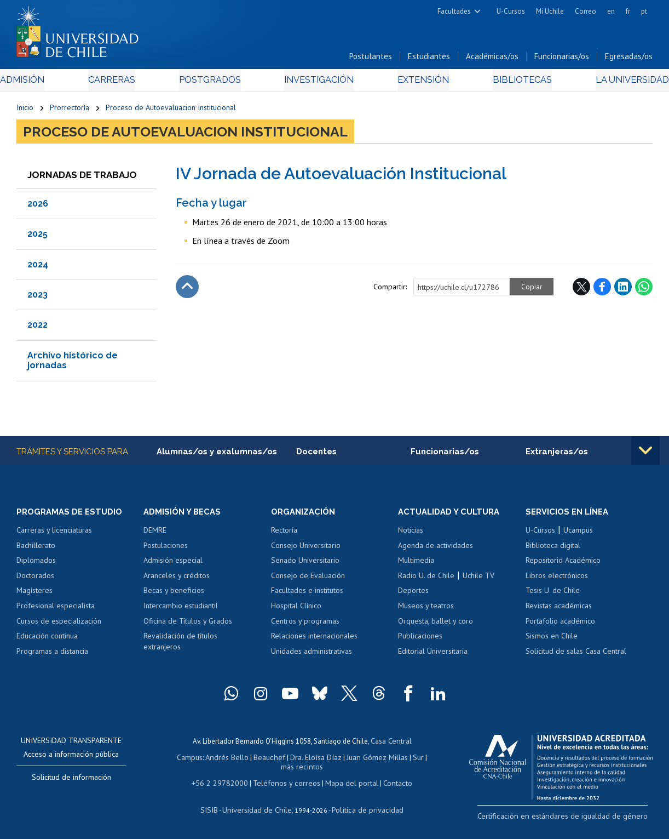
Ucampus (578, 534)
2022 (37, 328)
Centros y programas (305, 625)
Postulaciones (165, 550)
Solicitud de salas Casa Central (576, 655)
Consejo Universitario (306, 550)
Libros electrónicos (557, 580)
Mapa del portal (345, 783)
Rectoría (284, 534)
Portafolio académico (560, 625)
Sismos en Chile (552, 640)
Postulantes (370, 59)
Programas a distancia (52, 655)
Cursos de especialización (58, 625)
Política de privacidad (363, 809)
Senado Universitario (305, 564)
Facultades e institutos (307, 595)
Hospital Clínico (296, 610)
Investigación (318, 83)
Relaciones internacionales (314, 640)
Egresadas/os (629, 59)
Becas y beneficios (173, 595)
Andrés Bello (225, 759)
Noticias (410, 534)
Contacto (389, 783)
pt (644, 11)
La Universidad (612, 83)
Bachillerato (35, 550)
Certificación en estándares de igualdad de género (576, 819)
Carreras (123, 83)
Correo (585, 11)
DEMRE (154, 534)
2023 (37, 298)
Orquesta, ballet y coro (435, 625)
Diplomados (36, 564)
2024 (37, 267)
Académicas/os (492, 59)
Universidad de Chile (259, 809)
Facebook (602, 290)
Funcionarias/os (561, 59)
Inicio (24, 110)
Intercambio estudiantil (180, 610)
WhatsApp (643, 289)
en (611, 11)
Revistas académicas (559, 610)
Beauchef (264, 759)
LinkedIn (623, 290)
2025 (37, 237)
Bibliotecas (508, 83)
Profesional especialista (55, 610)
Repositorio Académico (563, 564)
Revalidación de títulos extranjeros (180, 645)
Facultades (454, 11)
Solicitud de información (71, 781)
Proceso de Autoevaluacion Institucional (171, 110)
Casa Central (391, 744)
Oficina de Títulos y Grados (187, 625)
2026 (37, 207)
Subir (187, 289)
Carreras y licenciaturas (54, 534)
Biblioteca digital (553, 550)
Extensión (416, 83)
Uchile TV (478, 580)
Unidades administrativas (311, 655)
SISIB (216, 809)
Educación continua (47, 640)
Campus (189, 759)
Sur (405, 759)
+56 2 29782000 (225, 783)
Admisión (41, 83)
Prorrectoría (69, 110)
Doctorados (35, 580)
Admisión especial (173, 564)
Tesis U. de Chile (553, 595)
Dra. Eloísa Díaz (308, 759)
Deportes (413, 595)
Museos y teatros (426, 610)
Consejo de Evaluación (308, 580)
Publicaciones (420, 640)
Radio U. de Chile (426, 580)
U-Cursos (511, 11)
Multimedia (416, 564)
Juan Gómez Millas (366, 759)
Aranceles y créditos (176, 580)
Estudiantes (429, 59)
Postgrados (214, 83)
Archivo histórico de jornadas (72, 363)
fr (628, 11)
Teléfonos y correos (285, 783)
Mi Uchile (550, 11)
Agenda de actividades (435, 550)
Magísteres (34, 595)
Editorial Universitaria (433, 655)
